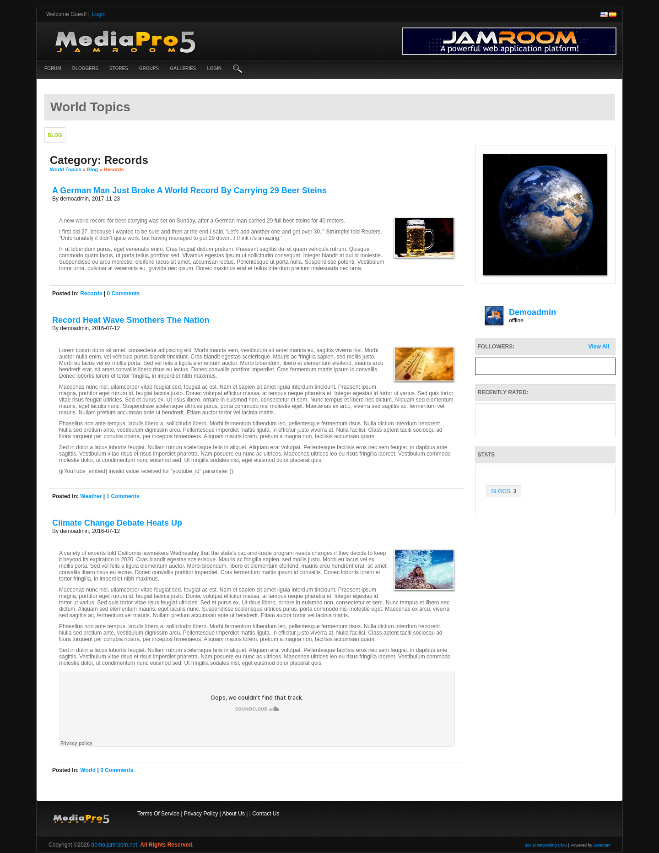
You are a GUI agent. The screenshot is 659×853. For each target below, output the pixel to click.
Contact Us (265, 813)
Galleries (183, 68)
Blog (92, 169)
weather (91, 496)
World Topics (65, 169)
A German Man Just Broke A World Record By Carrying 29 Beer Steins (189, 190)
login (214, 68)
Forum (52, 68)
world (88, 770)
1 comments (123, 496)
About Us (233, 813)
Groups (149, 68)
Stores (118, 68)
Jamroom (601, 845)
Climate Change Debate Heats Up (117, 522)
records (91, 293)
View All (599, 346)
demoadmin (532, 312)
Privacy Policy (201, 813)
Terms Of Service (158, 813)
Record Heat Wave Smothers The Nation (130, 320)
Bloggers (85, 68)
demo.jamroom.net (114, 845)
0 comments (123, 293)
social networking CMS (546, 845)
